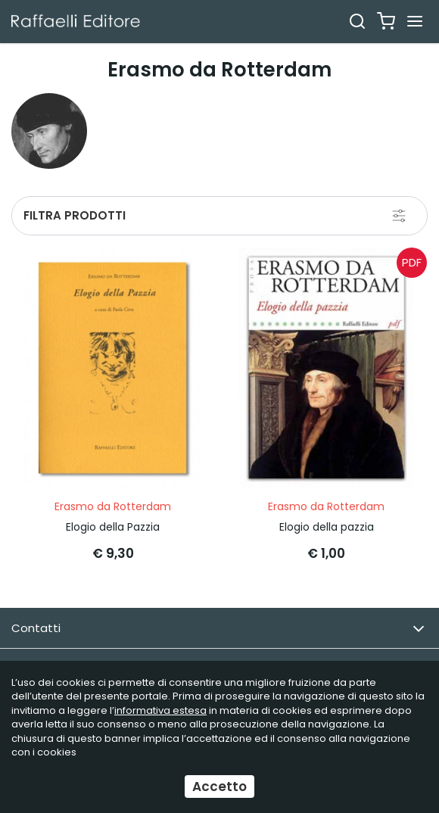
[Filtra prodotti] (399, 216)
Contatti (218, 628)
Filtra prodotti (74, 215)
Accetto (219, 786)
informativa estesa (160, 710)
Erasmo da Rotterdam (112, 506)
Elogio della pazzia (326, 526)
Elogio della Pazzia (113, 526)
